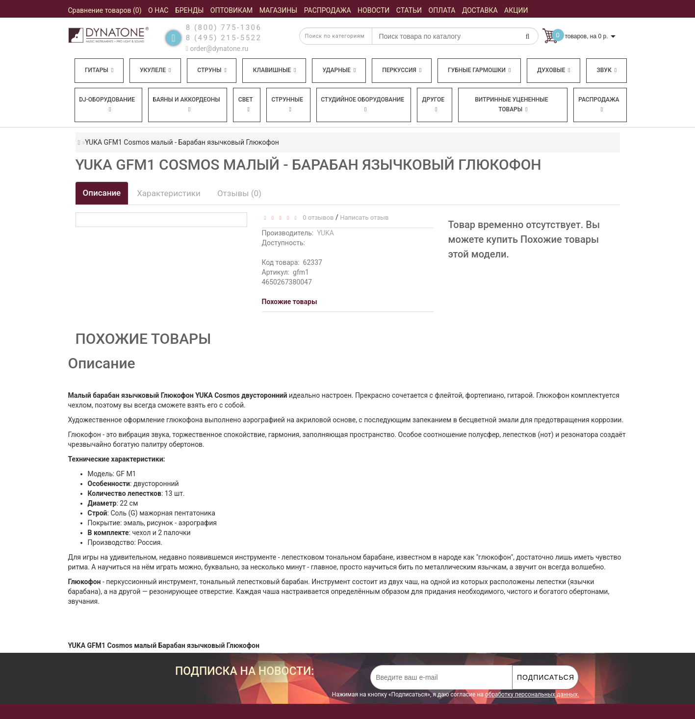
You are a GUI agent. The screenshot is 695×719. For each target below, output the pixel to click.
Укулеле (155, 70)
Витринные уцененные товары (511, 104)
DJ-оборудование (107, 104)
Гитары (99, 70)
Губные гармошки (479, 70)
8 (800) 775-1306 (224, 27)
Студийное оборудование (362, 104)
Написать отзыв (364, 217)
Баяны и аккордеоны (186, 104)
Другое (433, 104)
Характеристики (169, 193)
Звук (607, 70)
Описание (102, 193)
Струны (212, 70)
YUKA (325, 233)
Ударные (339, 70)
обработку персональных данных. (532, 694)
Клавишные (274, 70)
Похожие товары (289, 302)
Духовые (553, 70)
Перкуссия (401, 70)
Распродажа (598, 104)
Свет (245, 104)
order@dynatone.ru (217, 48)
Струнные (287, 104)
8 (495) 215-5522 (224, 37)
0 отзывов (317, 217)
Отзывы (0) (239, 193)
